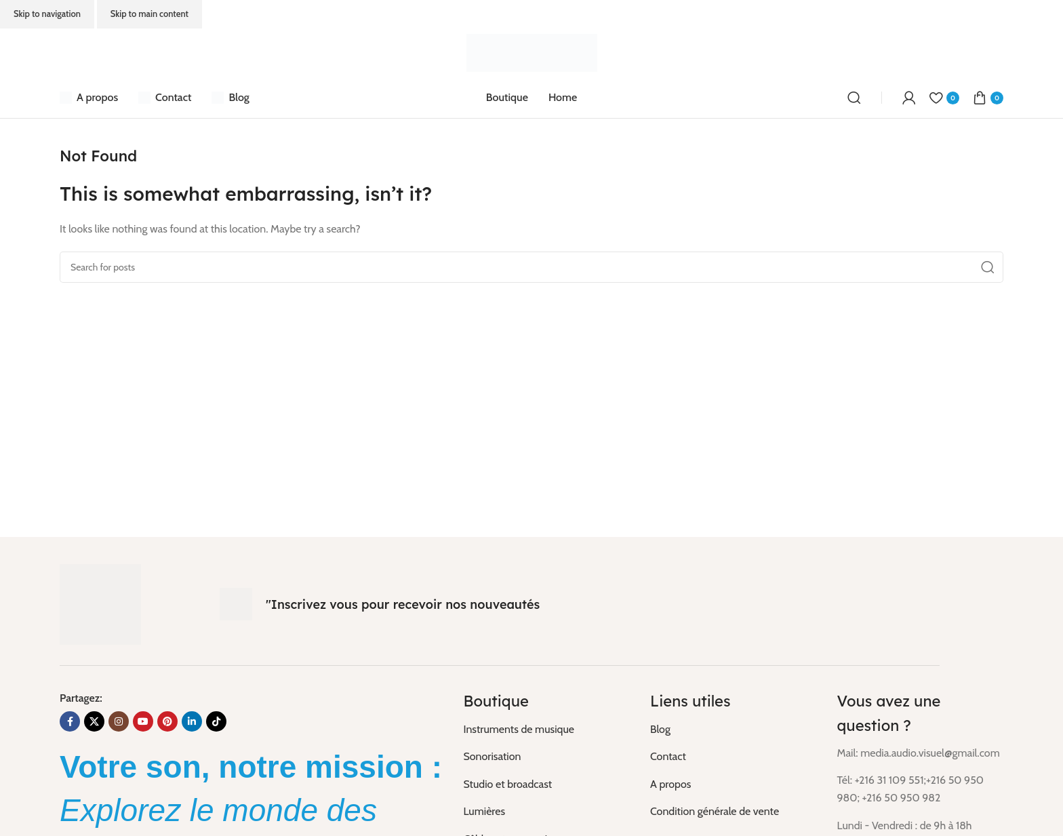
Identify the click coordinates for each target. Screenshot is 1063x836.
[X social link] (94, 721)
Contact (668, 756)
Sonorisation (492, 756)
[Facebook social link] (70, 721)
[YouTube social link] (143, 721)
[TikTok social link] (216, 721)
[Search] (854, 97)
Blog (660, 729)
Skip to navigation (47, 13)
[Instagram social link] (118, 721)
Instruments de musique (518, 729)
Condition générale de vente (714, 811)
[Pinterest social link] (167, 721)
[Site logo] (531, 51)
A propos (670, 784)
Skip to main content (149, 13)
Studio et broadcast (507, 784)
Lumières (484, 811)
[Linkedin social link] (192, 721)
